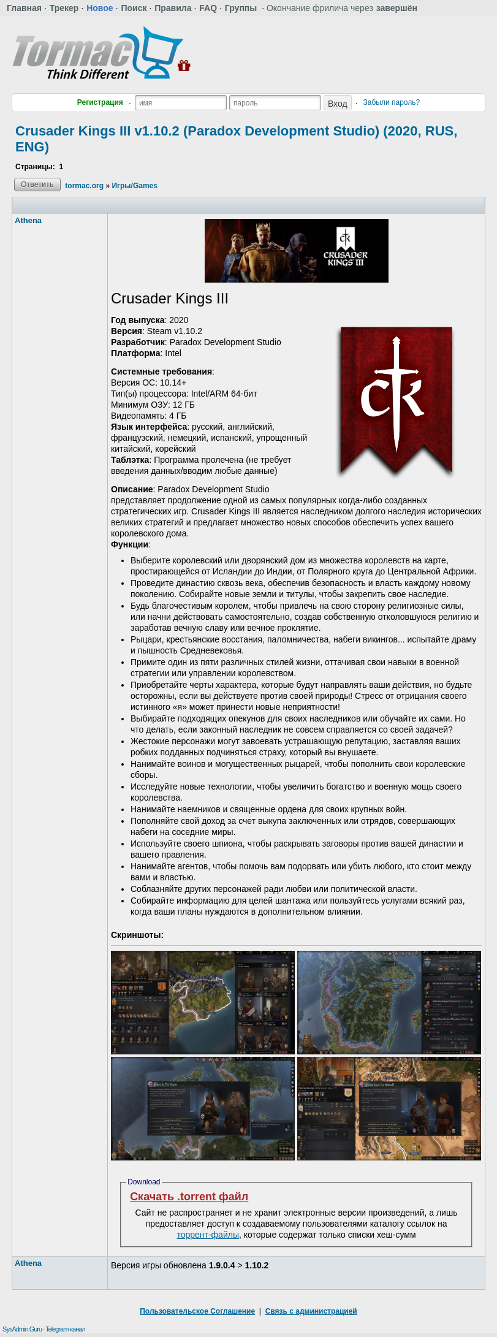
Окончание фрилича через (342, 8)
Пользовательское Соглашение (197, 1311)
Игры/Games (134, 185)
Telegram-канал (65, 1329)
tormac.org (84, 185)
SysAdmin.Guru (22, 1329)
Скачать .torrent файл (189, 1196)
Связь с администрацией (311, 1311)
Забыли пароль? (391, 102)
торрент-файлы (207, 1235)
